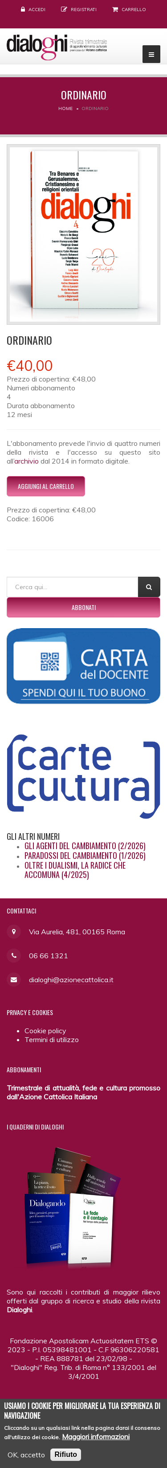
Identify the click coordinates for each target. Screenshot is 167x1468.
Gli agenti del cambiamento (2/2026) (85, 845)
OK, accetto (26, 1460)
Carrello (134, 9)
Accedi (37, 9)
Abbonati (84, 607)
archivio (26, 461)
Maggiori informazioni (96, 1441)
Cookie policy (45, 1030)
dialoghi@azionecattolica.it (71, 979)
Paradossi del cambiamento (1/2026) (85, 855)
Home (65, 108)
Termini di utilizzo (51, 1039)
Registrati (84, 9)
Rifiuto (65, 1460)
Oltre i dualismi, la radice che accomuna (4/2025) (75, 870)
